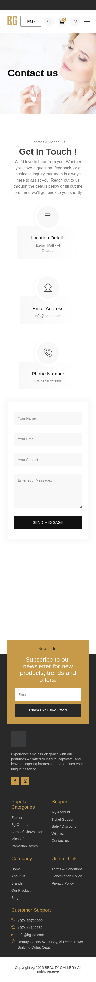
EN (30, 22)
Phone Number (48, 373)
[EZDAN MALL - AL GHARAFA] (48, 603)
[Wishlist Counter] (75, 21)
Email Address (48, 308)
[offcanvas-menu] (87, 21)
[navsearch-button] (49, 21)
